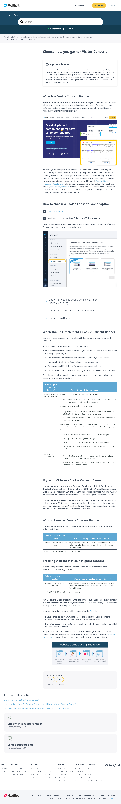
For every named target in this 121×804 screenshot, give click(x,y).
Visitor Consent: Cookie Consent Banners (75, 37)
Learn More (79, 764)
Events (90, 771)
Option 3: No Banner (60, 318)
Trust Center (37, 795)
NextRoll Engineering (95, 780)
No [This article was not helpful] (60, 679)
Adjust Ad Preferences (108, 795)
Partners (61, 764)
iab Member (107, 770)
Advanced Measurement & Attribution (44, 777)
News (89, 774)
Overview (4, 768)
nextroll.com (113, 798)
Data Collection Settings (43, 37)
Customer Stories (81, 774)
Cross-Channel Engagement (40, 774)
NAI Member (113, 770)
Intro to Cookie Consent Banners (20, 39)
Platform (34, 764)
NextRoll (11, 795)
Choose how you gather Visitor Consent (21, 700)
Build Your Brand (17, 768)
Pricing (3, 771)
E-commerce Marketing (66, 771)
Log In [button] (112, 5)
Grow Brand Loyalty (17, 774)
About (90, 768)
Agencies (61, 777)
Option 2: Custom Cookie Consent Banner (72, 310)
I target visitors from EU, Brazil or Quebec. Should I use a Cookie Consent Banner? (40, 704)
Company (91, 764)
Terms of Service (52, 795)
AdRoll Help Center (12, 37)
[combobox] (60, 21)
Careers (90, 777)
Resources (79, 5)
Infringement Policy (86, 795)
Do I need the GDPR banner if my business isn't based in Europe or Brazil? (36, 708)
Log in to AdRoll (54, 211)
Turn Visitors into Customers (20, 771)
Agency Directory (64, 780)
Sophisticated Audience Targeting (42, 771)
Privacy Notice (68, 795)
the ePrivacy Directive (59, 186)
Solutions (15, 764)
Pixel (92, 611)
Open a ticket (99, 5)
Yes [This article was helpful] (51, 679)
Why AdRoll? (5, 764)
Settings (26, 37)
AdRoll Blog (79, 771)
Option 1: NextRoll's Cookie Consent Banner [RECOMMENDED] (73, 301)
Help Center (79, 777)
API (76, 780)
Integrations (62, 774)
